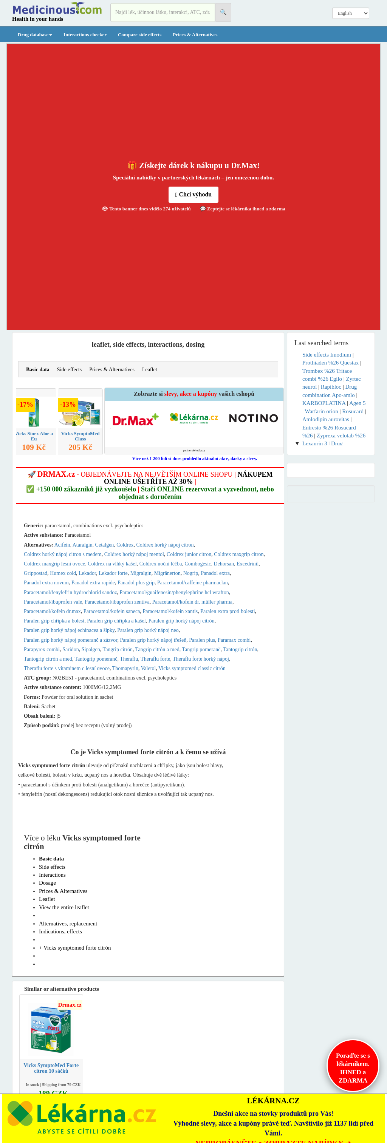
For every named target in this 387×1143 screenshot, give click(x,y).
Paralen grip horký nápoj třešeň (153, 640)
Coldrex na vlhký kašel (112, 564)
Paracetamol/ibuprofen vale (53, 602)
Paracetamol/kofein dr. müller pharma (192, 602)
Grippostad (35, 573)
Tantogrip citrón (240, 649)
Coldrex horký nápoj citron (165, 545)
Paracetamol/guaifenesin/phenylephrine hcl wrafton (174, 592)
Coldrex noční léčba (160, 564)
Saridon (70, 649)
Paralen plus (202, 640)
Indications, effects (60, 931)
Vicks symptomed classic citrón (192, 668)
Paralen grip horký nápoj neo (148, 630)
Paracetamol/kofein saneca (112, 611)
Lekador (87, 573)
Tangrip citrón (118, 649)
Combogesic (197, 564)
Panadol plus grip (136, 582)
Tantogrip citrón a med (48, 659)
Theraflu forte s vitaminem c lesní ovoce (67, 668)
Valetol (148, 668)
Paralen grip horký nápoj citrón (182, 621)
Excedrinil (248, 564)
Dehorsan (224, 564)
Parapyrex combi (42, 649)
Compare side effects (139, 34)
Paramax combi (234, 640)
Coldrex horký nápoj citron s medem (63, 554)
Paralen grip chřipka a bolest (54, 621)
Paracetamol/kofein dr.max (52, 611)
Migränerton (167, 573)
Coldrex (124, 545)
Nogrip (190, 573)
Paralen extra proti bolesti (227, 611)
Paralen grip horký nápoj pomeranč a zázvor (70, 640)
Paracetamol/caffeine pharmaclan (192, 582)
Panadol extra (215, 573)
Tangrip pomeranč (201, 649)
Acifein (62, 545)
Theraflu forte (155, 659)
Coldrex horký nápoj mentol (134, 554)
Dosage (47, 883)
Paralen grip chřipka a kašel (116, 621)
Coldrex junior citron (189, 554)
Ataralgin (83, 545)
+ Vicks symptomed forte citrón (75, 948)
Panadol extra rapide (93, 582)
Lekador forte (113, 573)
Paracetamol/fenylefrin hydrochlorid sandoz (70, 592)
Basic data (38, 369)
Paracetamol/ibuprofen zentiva (117, 602)
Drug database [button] (35, 34)
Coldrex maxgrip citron (238, 554)
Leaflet (149, 369)
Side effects (69, 369)
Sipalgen (91, 649)
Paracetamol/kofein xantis (170, 611)
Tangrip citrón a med (157, 649)
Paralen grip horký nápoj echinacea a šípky (69, 630)
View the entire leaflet (64, 907)
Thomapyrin (125, 668)
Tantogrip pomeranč (95, 659)
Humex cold (63, 573)
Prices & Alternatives (195, 34)
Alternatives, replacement (68, 924)
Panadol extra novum (46, 582)
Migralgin (141, 573)
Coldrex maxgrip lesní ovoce (54, 564)
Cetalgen (104, 545)
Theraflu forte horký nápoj (201, 659)
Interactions (52, 875)
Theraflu (129, 659)
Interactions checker (85, 34)
